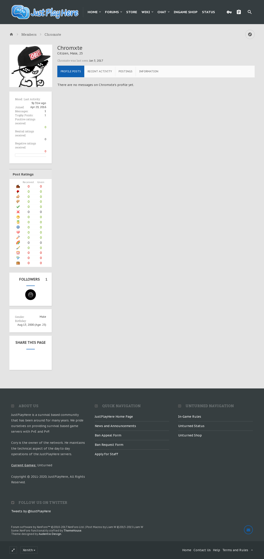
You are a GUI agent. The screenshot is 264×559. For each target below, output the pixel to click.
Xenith (28, 550)
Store (131, 12)
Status (208, 12)
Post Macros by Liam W (114, 527)
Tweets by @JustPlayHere (31, 511)
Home (93, 12)
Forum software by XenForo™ (47, 527)
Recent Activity (100, 71)
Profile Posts (71, 71)
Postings (125, 71)
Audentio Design (50, 534)
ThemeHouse (72, 530)
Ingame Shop (186, 12)
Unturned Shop (190, 435)
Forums (112, 12)
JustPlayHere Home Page (114, 417)
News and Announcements (115, 426)
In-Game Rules (189, 417)
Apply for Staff (106, 454)
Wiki (146, 12)
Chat (161, 12)
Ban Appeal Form (108, 435)
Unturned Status (191, 426)
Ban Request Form (109, 445)
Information (148, 71)
